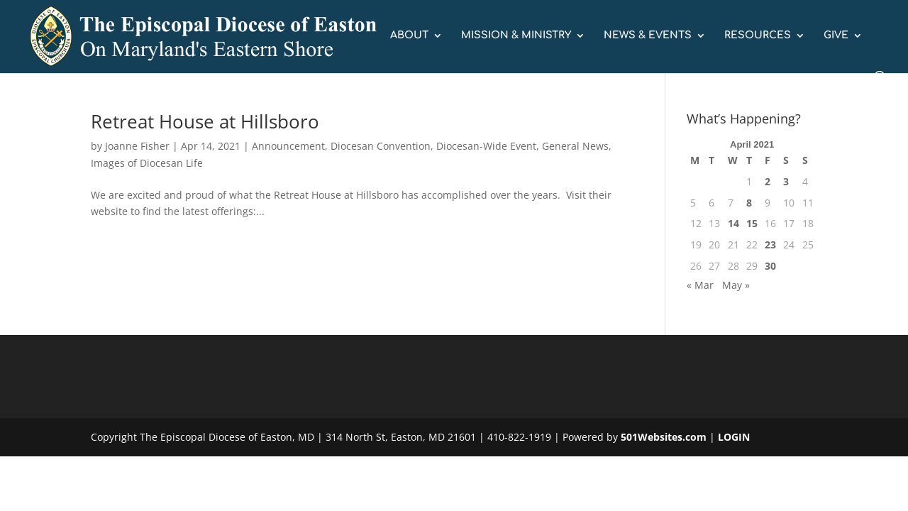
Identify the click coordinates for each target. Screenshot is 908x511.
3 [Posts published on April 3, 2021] (786, 181)
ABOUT (409, 35)
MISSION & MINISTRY (516, 35)
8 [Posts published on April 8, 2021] (749, 202)
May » (736, 285)
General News (575, 146)
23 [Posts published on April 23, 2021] (770, 244)
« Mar (700, 285)
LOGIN (734, 437)
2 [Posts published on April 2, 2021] (767, 181)
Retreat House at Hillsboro (205, 121)
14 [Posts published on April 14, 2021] (733, 223)
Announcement (288, 146)
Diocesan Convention (381, 146)
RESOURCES (757, 35)
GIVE (836, 35)
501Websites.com (664, 437)
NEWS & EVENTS (648, 35)
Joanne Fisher (137, 146)
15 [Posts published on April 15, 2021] (752, 223)
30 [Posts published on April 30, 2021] (770, 266)
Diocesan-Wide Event (486, 146)
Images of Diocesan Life (147, 163)
